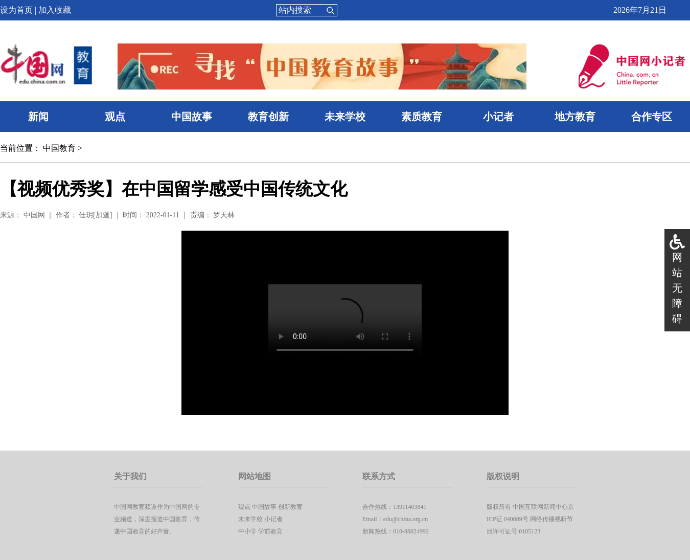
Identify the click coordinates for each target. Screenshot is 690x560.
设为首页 (16, 10)
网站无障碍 (677, 288)
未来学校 (345, 116)
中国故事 (191, 116)
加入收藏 (54, 10)
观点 (115, 116)
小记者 (498, 116)
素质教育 (421, 116)
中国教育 (59, 148)
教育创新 (268, 116)
